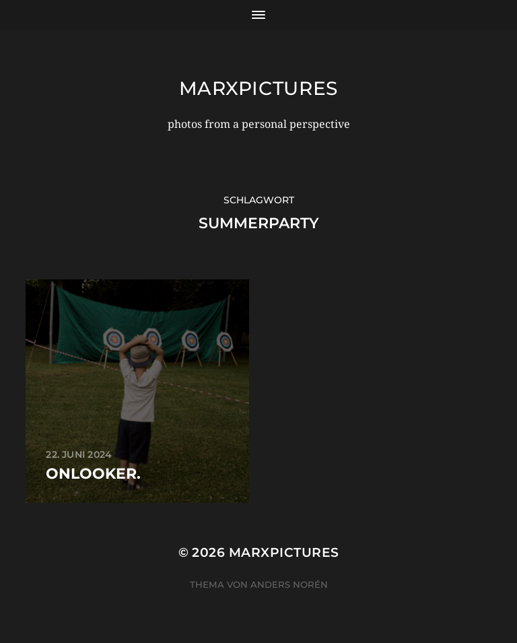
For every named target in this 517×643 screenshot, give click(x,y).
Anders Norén (289, 584)
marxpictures (258, 88)
